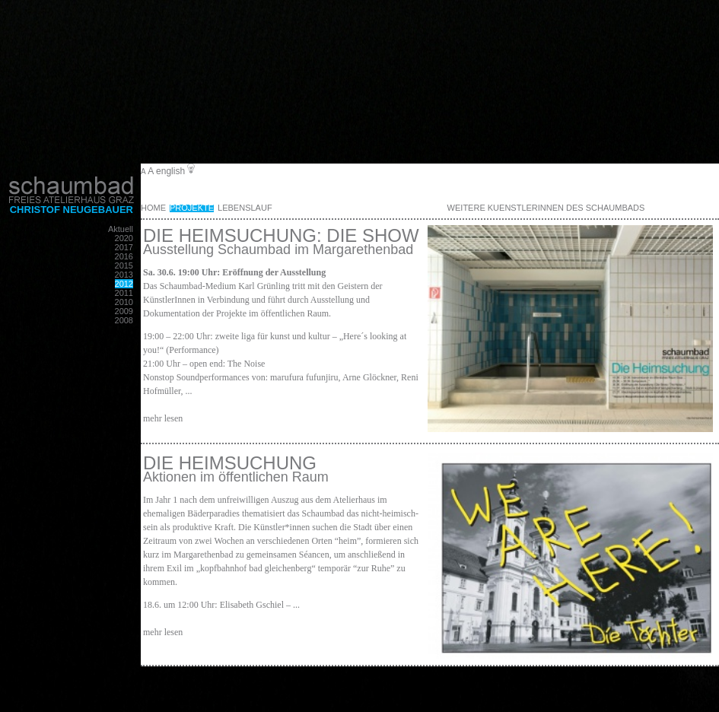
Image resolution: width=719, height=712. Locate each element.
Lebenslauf (245, 207)
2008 (124, 320)
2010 (124, 302)
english (170, 171)
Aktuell (120, 229)
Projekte (192, 207)
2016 (124, 256)
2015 (124, 265)
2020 (124, 238)
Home (153, 207)
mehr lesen (163, 418)
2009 (124, 311)
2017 (124, 247)
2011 (124, 292)
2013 (124, 274)
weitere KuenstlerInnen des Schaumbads (546, 207)
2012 (124, 283)
